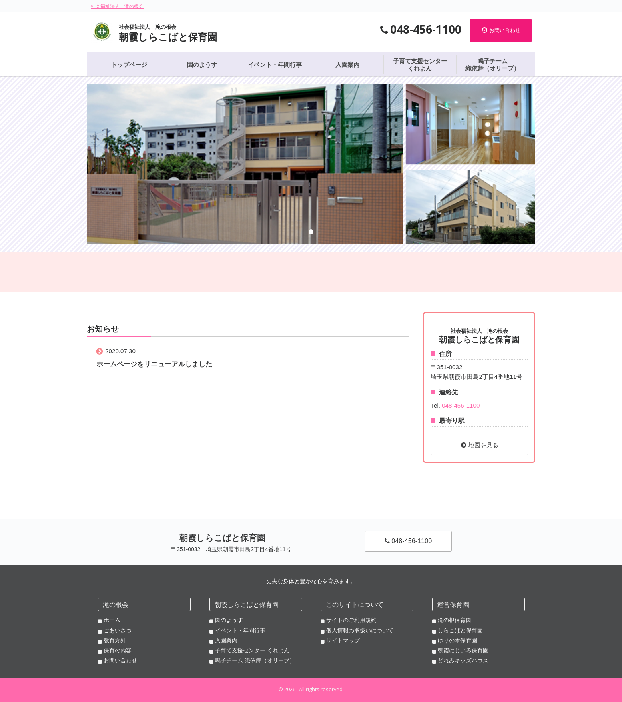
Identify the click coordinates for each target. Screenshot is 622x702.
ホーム (112, 620)
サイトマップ (343, 640)
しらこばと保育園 (460, 630)
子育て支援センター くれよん (252, 650)
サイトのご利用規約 (351, 620)
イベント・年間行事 (240, 630)
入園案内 (226, 640)
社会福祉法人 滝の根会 (117, 6)
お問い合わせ (501, 30)
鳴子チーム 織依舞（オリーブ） (255, 660)
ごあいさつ (118, 630)
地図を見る (479, 445)
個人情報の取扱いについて (359, 630)
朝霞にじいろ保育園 (463, 650)
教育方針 (115, 640)
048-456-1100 (461, 405)
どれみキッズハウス (463, 660)
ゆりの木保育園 (457, 640)
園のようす (229, 620)
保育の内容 (118, 650)
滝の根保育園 (455, 620)
